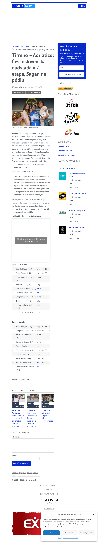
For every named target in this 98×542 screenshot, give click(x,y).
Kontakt (15, 475)
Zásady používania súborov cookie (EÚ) (26, 478)
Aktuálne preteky (67, 155)
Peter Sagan (19, 92)
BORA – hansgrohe (76, 210)
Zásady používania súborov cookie (68, 538)
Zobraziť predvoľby (86, 533)
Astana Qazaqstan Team (76, 175)
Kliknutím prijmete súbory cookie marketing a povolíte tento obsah (31, 240)
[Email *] (71, 67)
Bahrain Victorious (76, 227)
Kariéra (29, 475)
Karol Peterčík (36, 87)
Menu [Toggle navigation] (82, 6)
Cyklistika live (63, 146)
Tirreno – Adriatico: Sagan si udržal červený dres (47, 415)
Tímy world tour (66, 168)
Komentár (17, 437)
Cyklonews (16, 46)
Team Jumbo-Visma (77, 193)
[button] (94, 515)
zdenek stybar (33, 92)
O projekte (22, 475)
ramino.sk (55, 488)
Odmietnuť (69, 533)
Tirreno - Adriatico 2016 (18, 405)
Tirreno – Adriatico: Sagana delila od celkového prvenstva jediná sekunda (18, 418)
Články (25, 46)
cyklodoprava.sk (49, 511)
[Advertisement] (49, 26)
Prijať (51, 533)
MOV (39, 288)
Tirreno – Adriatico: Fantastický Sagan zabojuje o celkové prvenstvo (32, 418)
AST (39, 292)
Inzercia (35, 475)
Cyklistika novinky (65, 150)
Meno (14, 458)
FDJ (38, 362)
